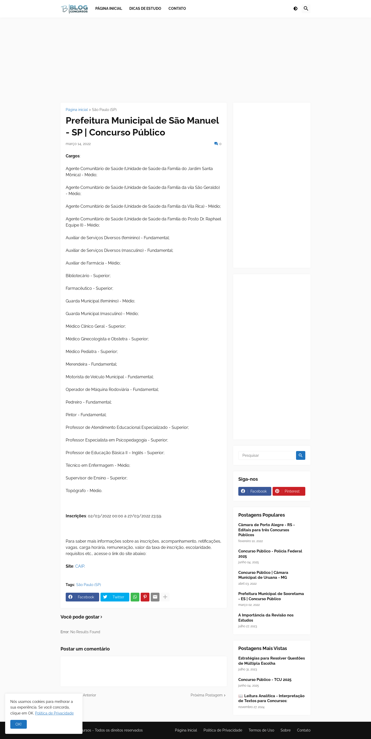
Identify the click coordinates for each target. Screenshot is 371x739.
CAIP (79, 566)
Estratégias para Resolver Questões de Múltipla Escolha (271, 661)
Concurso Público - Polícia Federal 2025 (270, 554)
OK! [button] (18, 724)
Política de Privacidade (223, 730)
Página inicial (77, 110)
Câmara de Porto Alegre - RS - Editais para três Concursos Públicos (266, 530)
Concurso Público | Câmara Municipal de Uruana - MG (263, 575)
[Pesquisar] (266, 455)
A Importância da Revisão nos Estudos (265, 618)
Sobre (286, 730)
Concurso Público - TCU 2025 (264, 679)
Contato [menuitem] (177, 8)
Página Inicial (186, 730)
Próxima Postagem (207, 695)
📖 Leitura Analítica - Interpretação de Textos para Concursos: (271, 698)
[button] (295, 8)
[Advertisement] (185, 60)
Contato (303, 730)
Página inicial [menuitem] (108, 8)
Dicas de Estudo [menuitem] (145, 8)
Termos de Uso (261, 730)
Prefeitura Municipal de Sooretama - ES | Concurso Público (271, 596)
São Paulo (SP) (104, 110)
